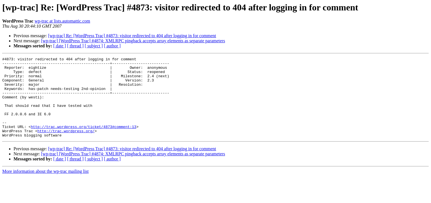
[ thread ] (75, 45)
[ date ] (59, 45)
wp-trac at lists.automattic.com (62, 21)
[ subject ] (94, 45)
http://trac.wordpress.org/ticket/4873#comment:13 (83, 141)
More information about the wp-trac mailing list (45, 187)
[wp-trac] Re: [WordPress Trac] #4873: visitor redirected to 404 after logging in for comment (132, 35)
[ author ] (112, 45)
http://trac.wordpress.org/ (66, 146)
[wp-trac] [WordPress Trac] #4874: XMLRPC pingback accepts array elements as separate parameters (133, 40)
